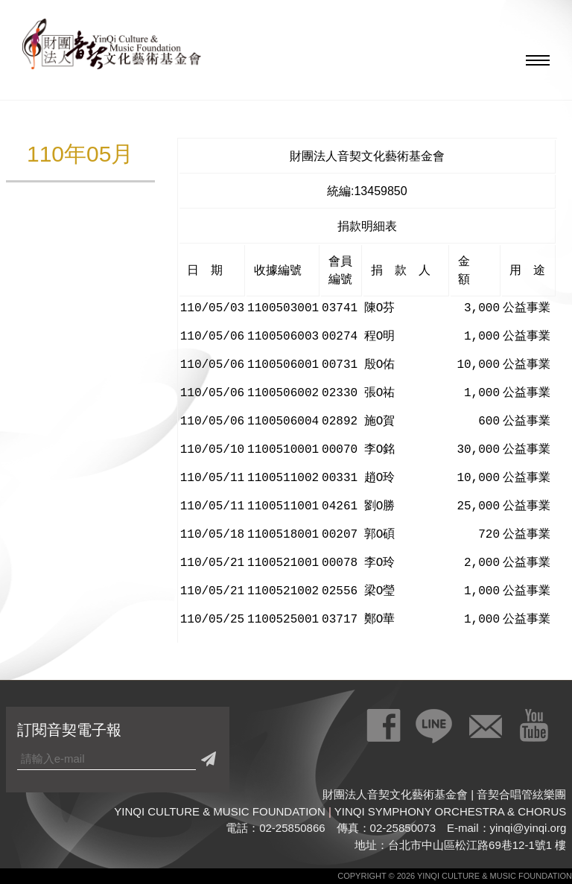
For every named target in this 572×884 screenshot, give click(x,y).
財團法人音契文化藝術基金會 (111, 48)
